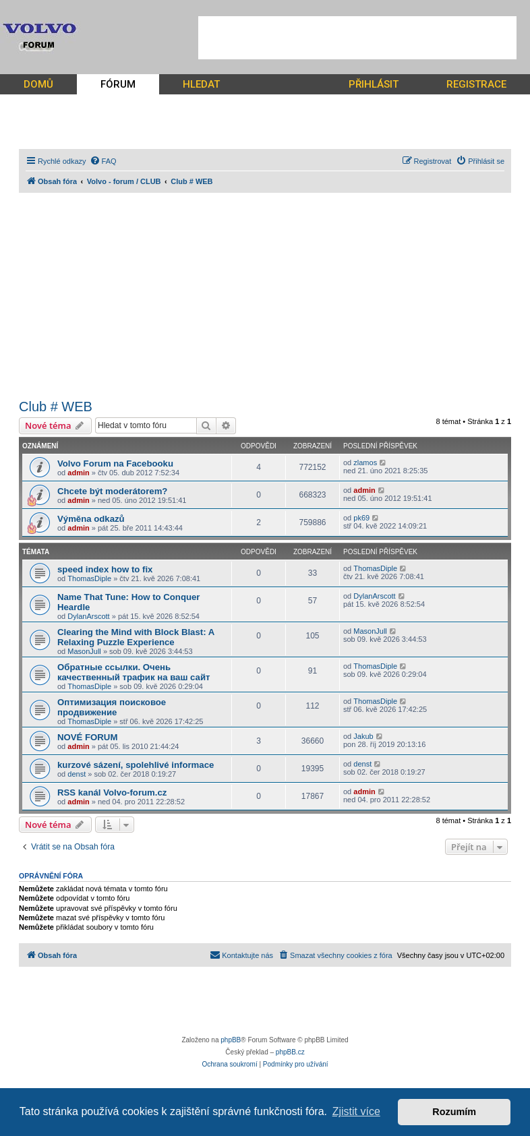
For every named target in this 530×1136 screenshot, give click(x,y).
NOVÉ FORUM (87, 737)
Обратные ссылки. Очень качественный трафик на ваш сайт (133, 672)
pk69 (361, 518)
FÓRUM (118, 84)
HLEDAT (201, 84)
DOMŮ (38, 84)
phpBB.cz (290, 1052)
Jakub (363, 736)
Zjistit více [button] (356, 1111)
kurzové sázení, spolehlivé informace (135, 765)
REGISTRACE (476, 84)
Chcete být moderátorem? (112, 491)
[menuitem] (103, 161)
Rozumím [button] (454, 1111)
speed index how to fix (104, 569)
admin (78, 473)
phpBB (230, 1040)
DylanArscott (88, 616)
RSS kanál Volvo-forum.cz (112, 792)
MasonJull (84, 651)
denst (76, 774)
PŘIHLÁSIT (374, 84)
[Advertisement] (357, 38)
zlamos (365, 462)
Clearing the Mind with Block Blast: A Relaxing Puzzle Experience (135, 637)
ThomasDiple (89, 578)
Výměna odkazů (91, 519)
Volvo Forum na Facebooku (115, 463)
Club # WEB (55, 406)
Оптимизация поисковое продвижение (111, 707)
